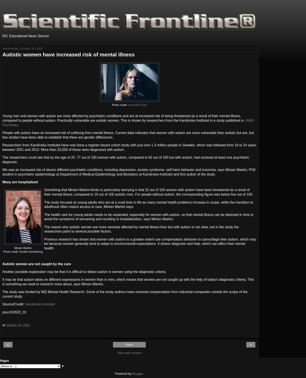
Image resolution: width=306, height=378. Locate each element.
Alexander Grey (137, 105)
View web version (129, 353)
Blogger (137, 373)
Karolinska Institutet (40, 304)
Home (129, 344)
